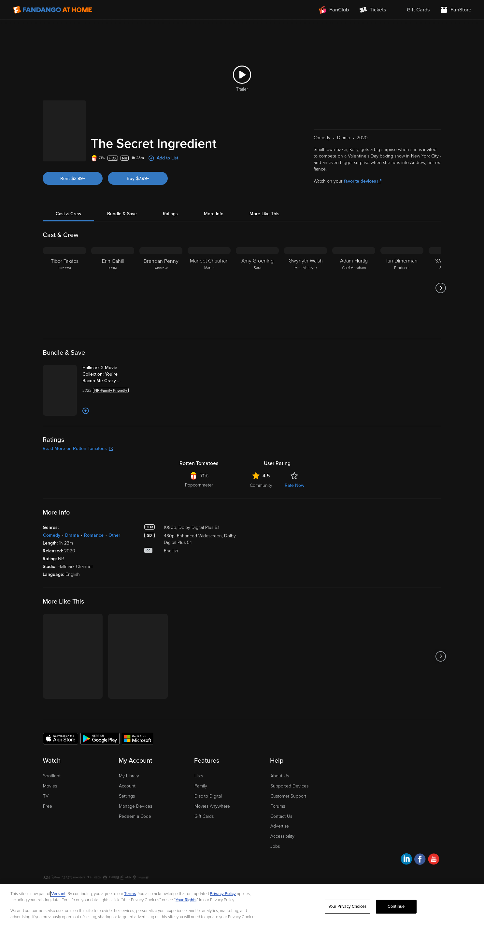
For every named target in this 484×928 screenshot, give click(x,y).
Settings (127, 796)
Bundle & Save (122, 214)
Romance (94, 535)
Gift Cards (204, 816)
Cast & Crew (68, 214)
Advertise (279, 826)
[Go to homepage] (53, 10)
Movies (50, 786)
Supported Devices (289, 786)
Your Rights (186, 900)
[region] (242, 906)
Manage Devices (135, 806)
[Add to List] (85, 411)
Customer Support (288, 796)
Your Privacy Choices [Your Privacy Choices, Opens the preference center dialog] (347, 906)
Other (114, 535)
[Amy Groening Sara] (257, 288)
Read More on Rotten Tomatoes (78, 448)
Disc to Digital (208, 796)
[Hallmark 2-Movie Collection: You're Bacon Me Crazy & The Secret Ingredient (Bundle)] (108, 374)
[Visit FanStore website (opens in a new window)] (456, 10)
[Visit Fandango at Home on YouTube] (434, 860)
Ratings (170, 214)
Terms (130, 893)
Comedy (51, 535)
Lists (198, 776)
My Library (129, 776)
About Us (279, 776)
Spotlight (52, 776)
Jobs (275, 846)
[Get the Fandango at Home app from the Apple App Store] (60, 738)
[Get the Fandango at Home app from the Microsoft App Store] (137, 738)
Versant (58, 893)
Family (200, 786)
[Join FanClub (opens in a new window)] (334, 10)
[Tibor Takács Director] (64, 288)
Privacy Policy (223, 893)
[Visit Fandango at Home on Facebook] (420, 860)
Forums (277, 806)
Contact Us (281, 816)
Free (47, 806)
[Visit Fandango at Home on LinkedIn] (406, 860)
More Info (213, 214)
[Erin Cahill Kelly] (113, 288)
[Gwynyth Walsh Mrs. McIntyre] (305, 288)
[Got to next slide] (440, 288)
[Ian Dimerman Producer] (402, 288)
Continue (396, 906)
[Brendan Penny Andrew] (161, 288)
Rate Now (294, 485)
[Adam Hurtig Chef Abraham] (354, 288)
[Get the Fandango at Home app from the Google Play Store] (100, 738)
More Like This (264, 214)
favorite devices (362, 181)
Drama (72, 535)
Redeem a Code (135, 816)
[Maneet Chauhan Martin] (209, 288)
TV (46, 796)
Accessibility (282, 836)
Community (261, 485)
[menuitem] (413, 10)
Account (127, 786)
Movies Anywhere (212, 806)
